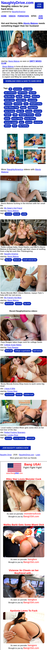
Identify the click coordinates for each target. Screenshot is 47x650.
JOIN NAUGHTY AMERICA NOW (15, 448)
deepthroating (35, 104)
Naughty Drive (6, 455)
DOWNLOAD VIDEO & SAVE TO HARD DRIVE (23, 81)
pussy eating (17, 118)
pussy (7, 118)
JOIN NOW (39, 5)
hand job (37, 111)
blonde (27, 96)
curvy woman (19, 438)
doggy (23, 107)
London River (12, 435)
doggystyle (32, 107)
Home (4, 16)
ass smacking (10, 93)
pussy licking (30, 118)
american (17, 89)
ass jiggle (28, 89)
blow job (35, 96)
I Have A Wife (9, 389)
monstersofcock (32, 513)
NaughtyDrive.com (17, 3)
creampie (18, 104)
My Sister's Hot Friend (13, 208)
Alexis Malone (30, 23)
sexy (21, 122)
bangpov (32, 645)
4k (10, 89)
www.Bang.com (14, 473)
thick (15, 126)
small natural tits (29, 260)
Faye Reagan (12, 347)
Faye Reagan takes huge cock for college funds (21, 342)
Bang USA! (32, 464)
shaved (29, 122)
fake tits (20, 111)
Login (38, 455)
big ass (8, 260)
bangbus (32, 559)
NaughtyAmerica (18, 12)
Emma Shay (12, 391)
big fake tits (9, 96)
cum (26, 104)
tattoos (7, 126)
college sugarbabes (23, 351)
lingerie (8, 115)
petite (24, 214)
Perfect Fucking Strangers (14, 432)
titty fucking (23, 126)
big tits (19, 96)
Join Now (40, 17)
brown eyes (9, 100)
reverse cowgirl (11, 122)
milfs (15, 115)
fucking (29, 111)
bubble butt (21, 100)
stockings (38, 122)
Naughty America (26, 115)
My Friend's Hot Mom (13, 298)
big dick (32, 93)
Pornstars (23, 16)
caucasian (32, 100)
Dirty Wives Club (11, 107)
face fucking (9, 111)
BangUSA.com (31, 516)
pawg (38, 115)
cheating (8, 104)
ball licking (22, 93)
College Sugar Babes (12, 345)
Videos (12, 16)
